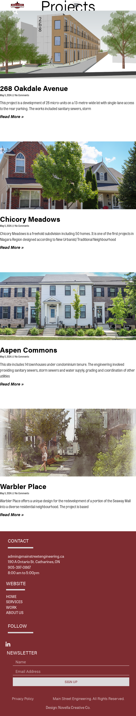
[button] (76, 4)
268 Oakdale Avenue (34, 88)
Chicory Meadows (30, 219)
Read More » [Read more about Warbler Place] (12, 514)
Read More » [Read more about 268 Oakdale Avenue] (12, 116)
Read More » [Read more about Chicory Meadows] (12, 247)
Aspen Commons (28, 350)
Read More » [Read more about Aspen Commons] (12, 384)
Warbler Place (23, 486)
